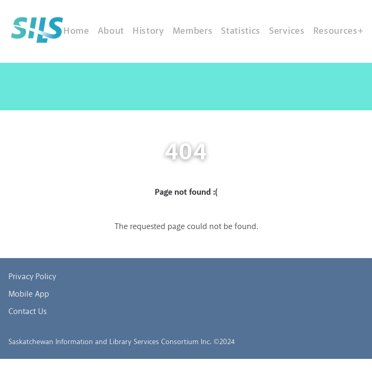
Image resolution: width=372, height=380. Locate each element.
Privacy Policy (32, 277)
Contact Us (27, 312)
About (111, 31)
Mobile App (28, 294)
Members (193, 31)
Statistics (241, 31)
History (148, 31)
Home (76, 31)
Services (286, 31)
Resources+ (338, 31)
